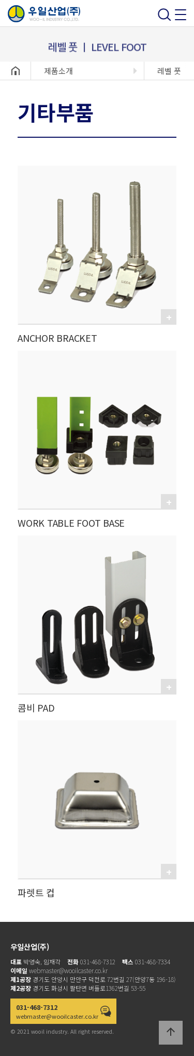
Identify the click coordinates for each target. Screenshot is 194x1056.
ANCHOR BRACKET (57, 337)
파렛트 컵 (36, 892)
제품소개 (58, 70)
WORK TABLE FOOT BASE (71, 522)
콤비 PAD (36, 707)
